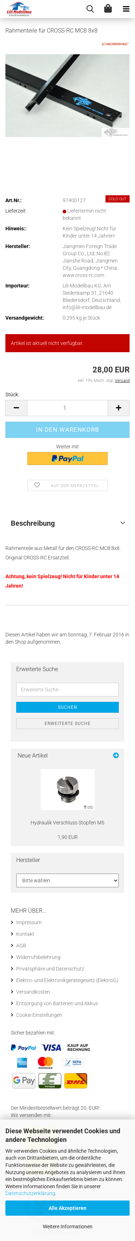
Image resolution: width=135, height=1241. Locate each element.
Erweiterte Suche (68, 723)
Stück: (12, 394)
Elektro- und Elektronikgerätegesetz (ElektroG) (67, 980)
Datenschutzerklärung (30, 1193)
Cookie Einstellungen (39, 1015)
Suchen (67, 707)
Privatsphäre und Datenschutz (50, 969)
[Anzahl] (67, 408)
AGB (21, 945)
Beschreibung (33, 523)
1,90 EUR (68, 837)
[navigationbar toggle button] (126, 9)
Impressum (28, 922)
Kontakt (25, 934)
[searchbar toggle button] (90, 9)
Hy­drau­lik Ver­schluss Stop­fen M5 (67, 823)
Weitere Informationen (68, 1226)
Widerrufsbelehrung (38, 957)
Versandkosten (33, 992)
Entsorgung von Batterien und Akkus (57, 1003)
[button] (16, 408)
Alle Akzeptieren (67, 1208)
